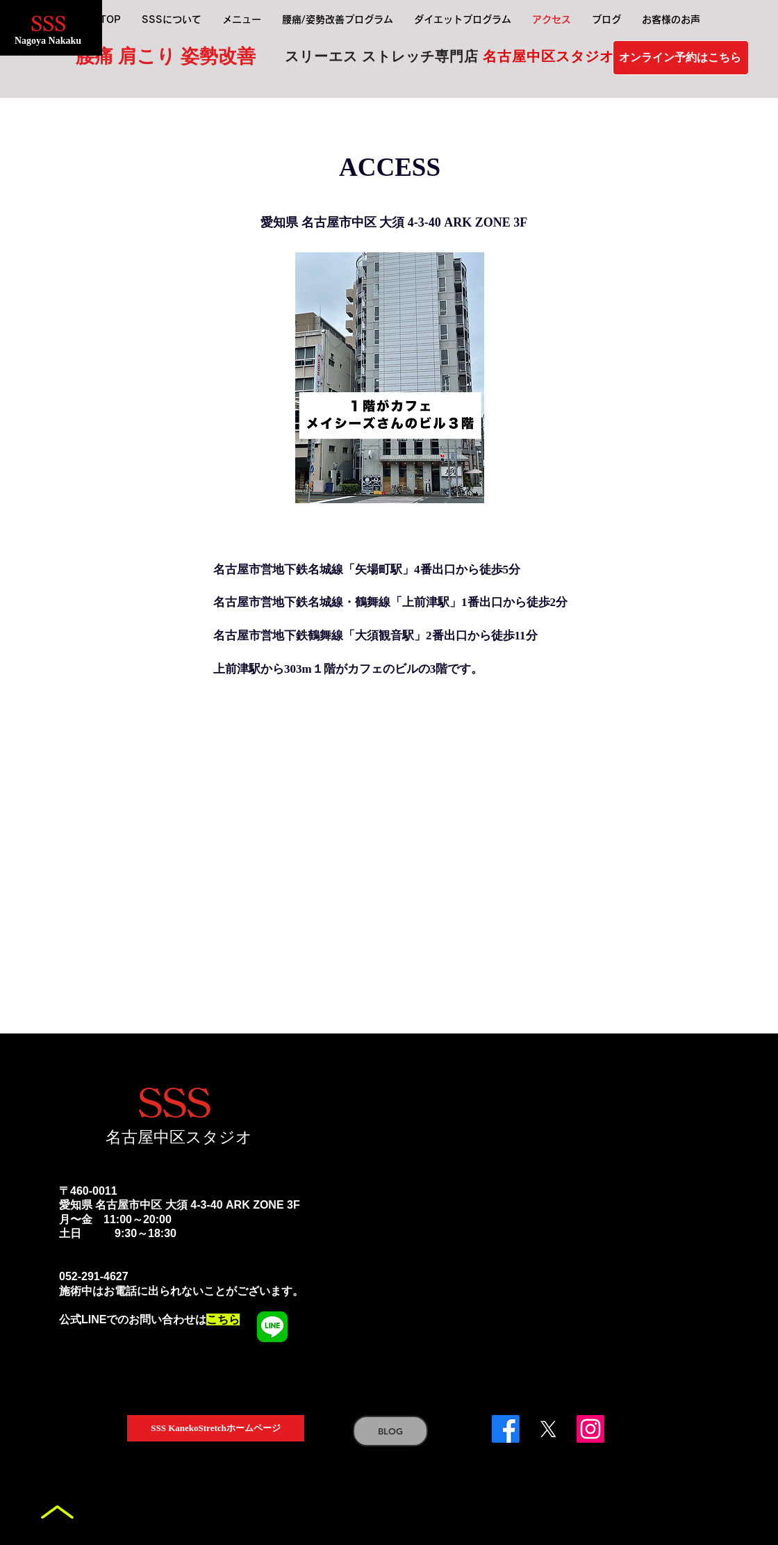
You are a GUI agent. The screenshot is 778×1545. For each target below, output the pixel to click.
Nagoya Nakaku (48, 40)
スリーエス (323, 56)
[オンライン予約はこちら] (681, 57)
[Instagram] (590, 1429)
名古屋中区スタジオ (179, 1137)
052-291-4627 (94, 1276)
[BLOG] (390, 1431)
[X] (548, 1429)
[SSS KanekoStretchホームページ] (215, 1428)
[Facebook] (506, 1429)
